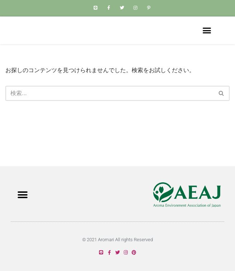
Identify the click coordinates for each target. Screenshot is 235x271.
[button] (207, 41)
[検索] (109, 114)
